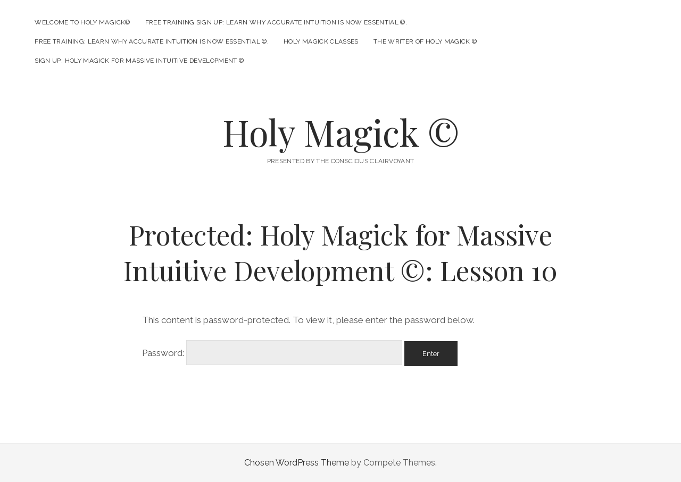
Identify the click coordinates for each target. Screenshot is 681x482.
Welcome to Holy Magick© (82, 22)
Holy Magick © (340, 132)
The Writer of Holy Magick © (425, 41)
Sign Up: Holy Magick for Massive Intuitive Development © (139, 60)
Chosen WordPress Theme (296, 463)
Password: (272, 353)
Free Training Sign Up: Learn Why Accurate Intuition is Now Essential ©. (276, 22)
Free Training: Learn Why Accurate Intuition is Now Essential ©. (152, 41)
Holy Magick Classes (321, 41)
